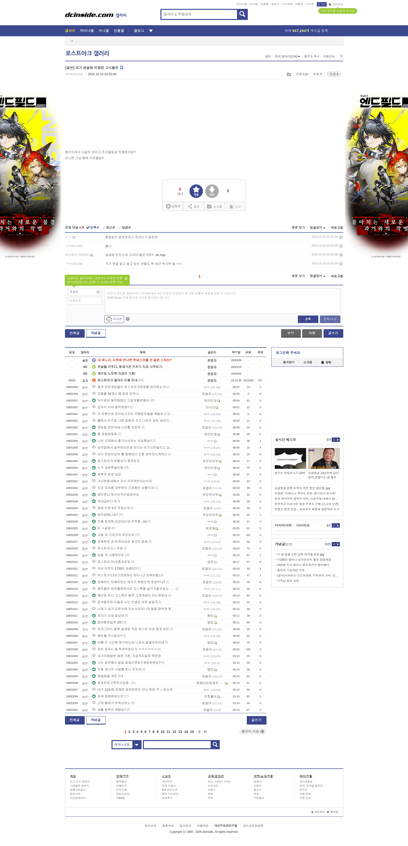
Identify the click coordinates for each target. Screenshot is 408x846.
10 (163, 732)
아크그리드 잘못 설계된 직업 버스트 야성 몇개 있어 (130, 629)
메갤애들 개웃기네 (107, 676)
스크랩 (288, 74)
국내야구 (167, 781)
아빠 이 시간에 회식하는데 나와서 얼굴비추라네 (128, 642)
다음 (199, 731)
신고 (235, 206)
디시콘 (310, 4)
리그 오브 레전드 (80, 781)
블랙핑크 (121, 781)
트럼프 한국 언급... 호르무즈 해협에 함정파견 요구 (307, 509)
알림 (326, 362)
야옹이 (258, 785)
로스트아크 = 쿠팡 (107, 548)
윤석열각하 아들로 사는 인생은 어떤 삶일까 (125, 602)
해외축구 (167, 798)
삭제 (341, 237)
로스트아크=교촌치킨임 (111, 562)
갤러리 (70, 31)
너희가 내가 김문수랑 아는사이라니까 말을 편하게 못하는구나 (133, 609)
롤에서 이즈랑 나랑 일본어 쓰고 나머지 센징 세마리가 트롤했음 (133, 420)
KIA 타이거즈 (169, 789)
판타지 (303, 789)
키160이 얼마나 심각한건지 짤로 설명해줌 (304, 559)
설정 (268, 56)
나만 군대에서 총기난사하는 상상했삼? (122, 441)
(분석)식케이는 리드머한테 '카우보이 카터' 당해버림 (308, 575)
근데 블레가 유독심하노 (111, 703)
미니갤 (254, 4)
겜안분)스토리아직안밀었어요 (115, 494)
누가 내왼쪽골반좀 (107, 467)
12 (174, 732)
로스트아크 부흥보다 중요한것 (116, 461)
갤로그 (275, 4)
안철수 (212, 789)
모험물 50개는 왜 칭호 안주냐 (115, 394)
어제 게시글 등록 (306, 31)
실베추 (173, 206)
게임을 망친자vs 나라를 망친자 (116, 427)
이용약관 (202, 826)
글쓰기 (333, 333)
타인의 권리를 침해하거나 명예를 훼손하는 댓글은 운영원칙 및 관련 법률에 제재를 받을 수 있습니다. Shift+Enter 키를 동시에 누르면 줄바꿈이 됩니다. (172, 295)
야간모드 (336, 4)
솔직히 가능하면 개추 (291, 570)
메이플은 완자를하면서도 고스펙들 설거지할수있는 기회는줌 (133, 588)
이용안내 (329, 56)
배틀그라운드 (78, 789)
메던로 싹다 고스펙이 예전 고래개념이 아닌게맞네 (129, 595)
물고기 (258, 789)
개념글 (96, 333)
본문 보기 (298, 227)
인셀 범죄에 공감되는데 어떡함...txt (119, 521)
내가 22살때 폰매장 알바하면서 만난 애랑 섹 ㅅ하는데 (132, 689)
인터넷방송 (306, 781)
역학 (210, 798)
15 (192, 732)
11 (168, 732)
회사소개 (150, 826)
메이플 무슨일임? (107, 636)
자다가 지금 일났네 (108, 615)
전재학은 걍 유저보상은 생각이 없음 (120, 541)
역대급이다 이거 (106, 501)
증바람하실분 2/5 (106, 622)
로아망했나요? (105, 515)
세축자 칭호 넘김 (106, 474)
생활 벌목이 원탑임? (109, 710)
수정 (290, 333)
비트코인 (213, 785)
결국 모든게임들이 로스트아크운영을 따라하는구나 (130, 387)
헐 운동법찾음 (104, 434)
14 (186, 732)
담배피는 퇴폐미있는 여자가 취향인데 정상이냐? (128, 582)
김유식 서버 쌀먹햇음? (110, 407)
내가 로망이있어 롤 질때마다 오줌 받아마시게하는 (129, 454)
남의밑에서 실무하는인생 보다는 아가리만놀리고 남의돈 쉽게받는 (133, 447)
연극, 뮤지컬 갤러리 (311, 785)
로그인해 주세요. (288, 353)
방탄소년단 (123, 793)
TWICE (120, 798)
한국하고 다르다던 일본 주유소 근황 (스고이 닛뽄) (307, 504)
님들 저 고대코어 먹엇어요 (113, 535)
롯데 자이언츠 (170, 793)
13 (180, 732)
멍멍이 (258, 781)
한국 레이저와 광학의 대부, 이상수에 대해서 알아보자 (307, 498)
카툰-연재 (305, 793)
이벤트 (299, 4)
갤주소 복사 (311, 56)
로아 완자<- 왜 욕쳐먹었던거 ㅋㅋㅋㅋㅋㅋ (124, 649)
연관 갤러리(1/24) (287, 56)
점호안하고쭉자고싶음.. (111, 683)
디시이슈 (303, 525)
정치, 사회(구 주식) (219, 781)
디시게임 (287, 4)
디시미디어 (283, 525)
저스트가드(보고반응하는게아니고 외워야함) (126, 575)
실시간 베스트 (285, 440)
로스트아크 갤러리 (87, 53)
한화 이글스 (169, 785)
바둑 (210, 793)
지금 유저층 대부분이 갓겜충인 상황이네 (123, 488)
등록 (308, 319)
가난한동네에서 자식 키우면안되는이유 (122, 481)
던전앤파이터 (78, 798)
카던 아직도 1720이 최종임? (114, 568)
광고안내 (185, 826)
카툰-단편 (305, 798)
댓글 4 (334, 74)
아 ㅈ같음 (101, 528)
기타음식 (259, 798)
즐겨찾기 (289, 362)
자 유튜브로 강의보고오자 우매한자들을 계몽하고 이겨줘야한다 (133, 414)
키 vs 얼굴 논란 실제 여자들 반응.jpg (300, 554)
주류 (256, 793)
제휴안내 (168, 826)
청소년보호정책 (253, 826)
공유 (193, 206)
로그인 (322, 4)
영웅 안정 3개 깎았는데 (111, 508)
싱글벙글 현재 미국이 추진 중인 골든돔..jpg (302, 488)
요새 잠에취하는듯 (107, 696)
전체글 (75, 333)
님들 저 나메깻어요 (108, 555)
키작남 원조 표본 (288, 581)
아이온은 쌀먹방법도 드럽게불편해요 (120, 400)
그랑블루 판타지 (79, 785)
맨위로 (332, 811)
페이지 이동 (253, 731)
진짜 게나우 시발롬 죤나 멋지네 (116, 669)
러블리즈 (121, 785)
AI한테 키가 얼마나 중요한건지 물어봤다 (303, 565)
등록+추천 (330, 319)
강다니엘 (121, 789)
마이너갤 (242, 4)
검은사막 (75, 793)
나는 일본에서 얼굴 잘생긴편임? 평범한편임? (126, 662)
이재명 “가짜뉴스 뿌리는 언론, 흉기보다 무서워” (305, 493)
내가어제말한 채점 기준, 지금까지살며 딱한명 (126, 656)
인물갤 (264, 4)
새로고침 (337, 228)
